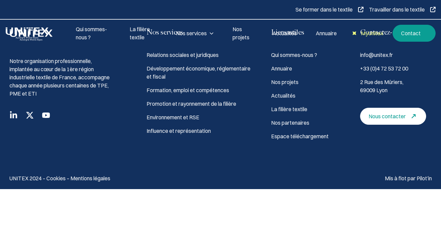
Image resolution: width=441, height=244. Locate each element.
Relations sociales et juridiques (183, 55)
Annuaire (326, 33)
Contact (415, 33)
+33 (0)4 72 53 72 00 (384, 68)
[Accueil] (32, 33)
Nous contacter (394, 116)
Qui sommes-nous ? (91, 33)
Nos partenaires (290, 122)
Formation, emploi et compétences (188, 90)
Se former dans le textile (329, 9)
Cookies (56, 178)
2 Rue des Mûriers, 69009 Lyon (381, 86)
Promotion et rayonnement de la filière (191, 103)
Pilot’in (424, 178)
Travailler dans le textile (402, 9)
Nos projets (241, 33)
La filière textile (140, 33)
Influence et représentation (179, 130)
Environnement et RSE (173, 117)
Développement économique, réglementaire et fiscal (198, 72)
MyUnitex (366, 33)
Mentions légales (90, 178)
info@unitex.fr (376, 55)
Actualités (284, 33)
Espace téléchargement (300, 136)
